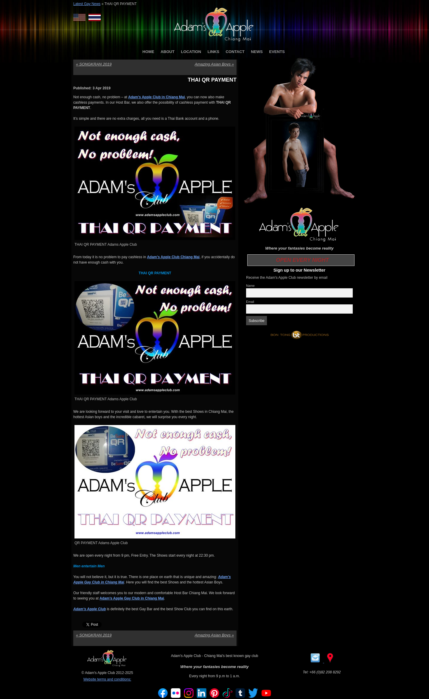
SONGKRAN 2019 (93, 64)
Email (250, 301)
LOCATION (191, 51)
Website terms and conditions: (107, 679)
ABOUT (168, 51)
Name (250, 285)
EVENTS (277, 51)
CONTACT (235, 51)
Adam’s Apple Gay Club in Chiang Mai (132, 598)
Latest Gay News (86, 4)
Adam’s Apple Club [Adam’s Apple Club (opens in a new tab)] (89, 609)
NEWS (257, 51)
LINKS (213, 51)
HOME (148, 51)
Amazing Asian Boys (214, 64)
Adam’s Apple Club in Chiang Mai (156, 97)
